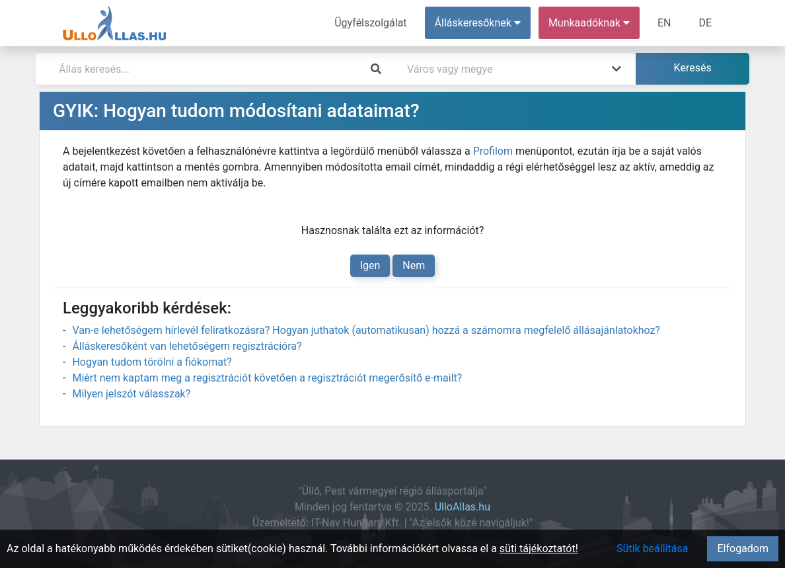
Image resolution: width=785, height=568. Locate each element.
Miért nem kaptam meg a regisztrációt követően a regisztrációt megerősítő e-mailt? (267, 378)
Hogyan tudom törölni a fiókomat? (151, 362)
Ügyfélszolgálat (370, 23)
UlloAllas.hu (462, 507)
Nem (413, 265)
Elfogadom (742, 548)
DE (705, 23)
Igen (370, 265)
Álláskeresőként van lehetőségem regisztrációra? (186, 346)
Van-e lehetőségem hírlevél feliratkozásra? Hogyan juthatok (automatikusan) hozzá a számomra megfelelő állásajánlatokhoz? (366, 330)
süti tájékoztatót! (539, 548)
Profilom (493, 151)
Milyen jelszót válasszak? (131, 393)
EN (664, 23)
